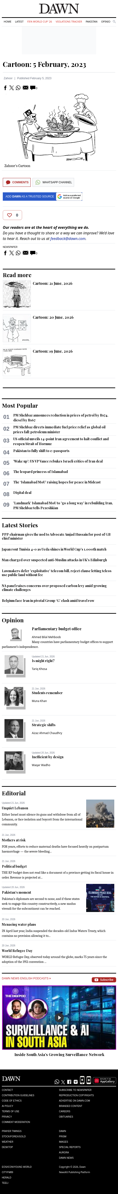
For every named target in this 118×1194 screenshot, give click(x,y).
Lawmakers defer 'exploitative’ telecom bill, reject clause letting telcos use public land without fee (56, 573)
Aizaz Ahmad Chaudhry (47, 733)
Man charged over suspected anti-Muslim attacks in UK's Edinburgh (54, 560)
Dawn (62, 1131)
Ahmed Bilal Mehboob (46, 637)
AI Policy (7, 1106)
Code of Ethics (12, 1100)
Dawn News (66, 1158)
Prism (62, 1136)
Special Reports (70, 1147)
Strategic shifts (44, 725)
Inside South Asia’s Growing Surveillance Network (59, 1054)
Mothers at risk (14, 840)
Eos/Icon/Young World (17, 1167)
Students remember (47, 693)
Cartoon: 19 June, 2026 (53, 351)
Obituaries (66, 1116)
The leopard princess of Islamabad (40, 471)
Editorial (14, 793)
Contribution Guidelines (18, 1095)
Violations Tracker (69, 21)
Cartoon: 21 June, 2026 (52, 283)
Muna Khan (39, 701)
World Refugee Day (17, 950)
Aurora (64, 1152)
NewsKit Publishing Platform (74, 1172)
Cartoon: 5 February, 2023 (44, 64)
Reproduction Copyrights (76, 1095)
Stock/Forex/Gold (14, 1136)
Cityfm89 (7, 1172)
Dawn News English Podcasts (26, 978)
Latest (19, 21)
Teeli (5, 1183)
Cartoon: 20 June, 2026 (53, 317)
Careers (64, 1111)
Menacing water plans (19, 924)
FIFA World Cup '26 (39, 21)
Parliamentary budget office (57, 628)
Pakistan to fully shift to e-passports (41, 451)
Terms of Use (10, 1111)
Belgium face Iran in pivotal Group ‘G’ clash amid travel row (48, 600)
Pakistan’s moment (16, 892)
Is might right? (43, 661)
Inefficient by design (47, 757)
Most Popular (20, 405)
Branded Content (70, 1106)
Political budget (14, 866)
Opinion (106, 21)
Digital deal (22, 492)
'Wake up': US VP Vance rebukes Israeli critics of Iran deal (58, 461)
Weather (7, 1142)
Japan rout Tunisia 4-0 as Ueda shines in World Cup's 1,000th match (54, 549)
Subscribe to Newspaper (75, 1090)
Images (63, 1142)
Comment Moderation (16, 1122)
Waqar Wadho (41, 765)
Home (7, 21)
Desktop (7, 1147)
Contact (7, 1090)
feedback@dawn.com (67, 238)
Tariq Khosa (39, 669)
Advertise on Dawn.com (74, 1100)
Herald (6, 1177)
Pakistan (91, 21)
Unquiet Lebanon (15, 808)
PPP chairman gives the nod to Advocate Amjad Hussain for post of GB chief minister (56, 536)
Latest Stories (20, 525)
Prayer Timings (12, 1131)
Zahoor (8, 78)
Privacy (7, 1116)
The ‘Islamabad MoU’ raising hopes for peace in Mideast (57, 482)
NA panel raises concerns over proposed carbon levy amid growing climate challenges (54, 588)
